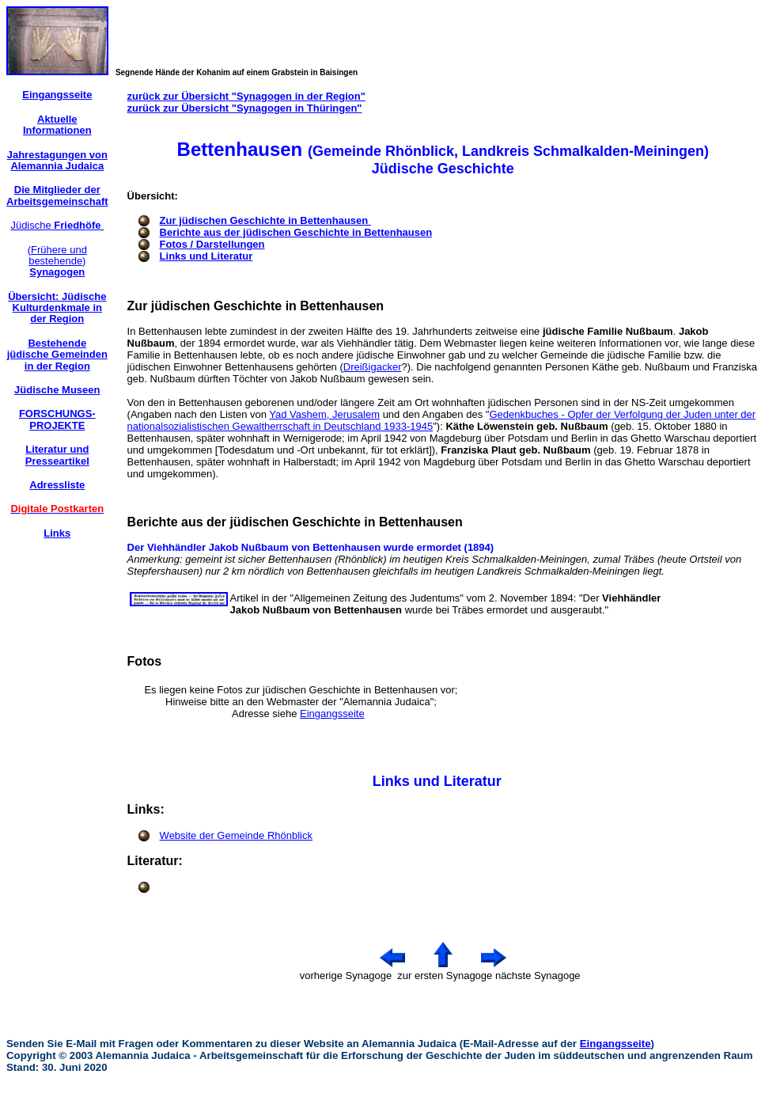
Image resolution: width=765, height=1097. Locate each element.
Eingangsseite (332, 713)
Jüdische (57, 225)
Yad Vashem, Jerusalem (324, 414)
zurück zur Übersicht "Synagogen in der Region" (246, 96)
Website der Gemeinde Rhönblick (236, 835)
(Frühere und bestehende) (57, 261)
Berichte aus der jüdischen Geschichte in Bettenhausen (296, 232)
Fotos (144, 661)
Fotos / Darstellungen (212, 244)
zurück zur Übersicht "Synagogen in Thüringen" (244, 108)
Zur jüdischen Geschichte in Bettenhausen (265, 220)
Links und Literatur (206, 256)
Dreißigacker (372, 367)
